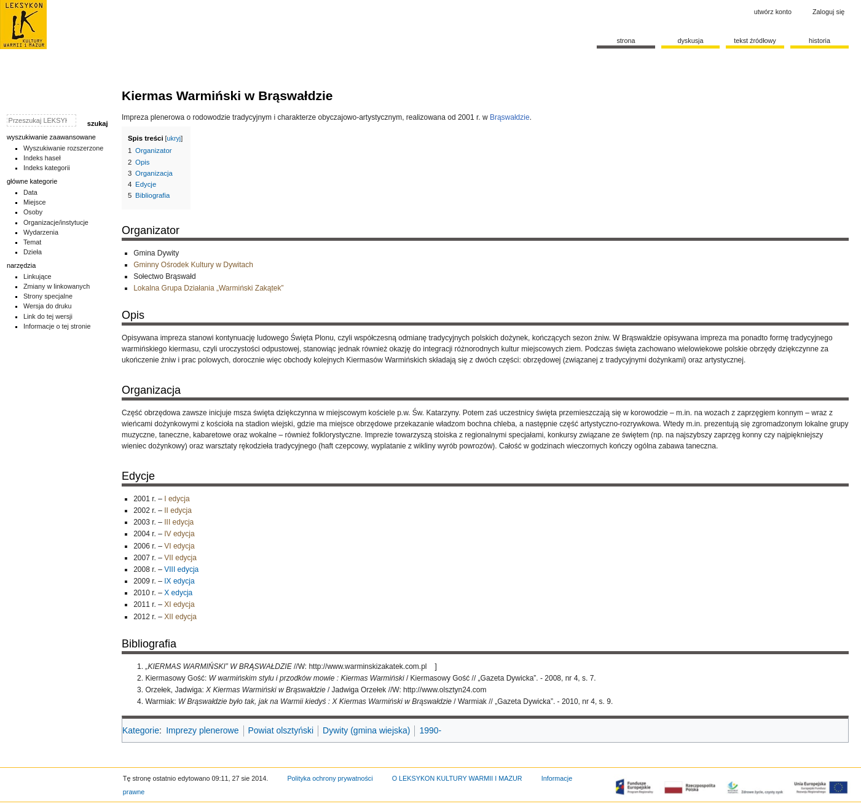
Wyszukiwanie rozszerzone (63, 148)
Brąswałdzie (510, 117)
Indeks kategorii (46, 167)
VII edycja (180, 557)
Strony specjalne (48, 296)
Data (30, 192)
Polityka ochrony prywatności (329, 778)
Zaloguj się (828, 11)
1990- (430, 730)
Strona (625, 40)
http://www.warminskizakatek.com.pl (368, 666)
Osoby (32, 212)
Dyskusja (690, 40)
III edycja (179, 522)
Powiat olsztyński (281, 730)
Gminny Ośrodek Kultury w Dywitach (193, 264)
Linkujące (37, 276)
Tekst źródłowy (755, 40)
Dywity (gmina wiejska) (366, 730)
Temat (32, 242)
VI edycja (179, 546)
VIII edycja (181, 569)
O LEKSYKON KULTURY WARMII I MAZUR (457, 778)
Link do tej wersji (48, 316)
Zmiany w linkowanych (56, 286)
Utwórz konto (773, 11)
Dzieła (32, 252)
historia (819, 40)
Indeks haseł (42, 158)
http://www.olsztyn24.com (444, 690)
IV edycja (179, 534)
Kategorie (140, 730)
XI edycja (179, 604)
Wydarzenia (40, 232)
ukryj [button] (174, 138)
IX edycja (179, 581)
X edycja (178, 592)
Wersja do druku (47, 306)
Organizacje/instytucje (55, 222)
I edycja (176, 498)
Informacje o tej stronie (57, 326)
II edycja (178, 510)
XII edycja (180, 616)
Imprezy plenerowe (202, 730)
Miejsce (34, 202)
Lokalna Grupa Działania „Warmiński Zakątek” (208, 288)
